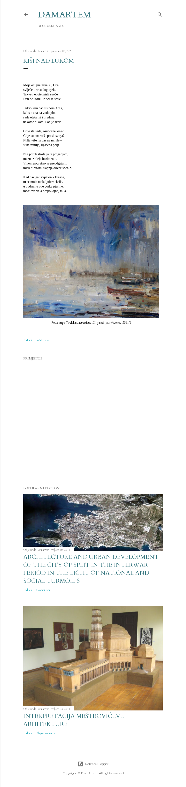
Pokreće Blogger (93, 764)
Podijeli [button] (27, 340)
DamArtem (64, 15)
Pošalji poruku (44, 340)
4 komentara (43, 590)
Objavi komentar (46, 733)
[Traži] (160, 13)
